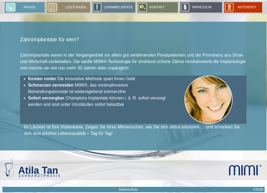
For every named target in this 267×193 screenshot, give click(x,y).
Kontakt (157, 7)
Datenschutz (128, 189)
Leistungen (76, 7)
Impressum (202, 7)
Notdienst (248, 7)
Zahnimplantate (118, 7)
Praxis (29, 7)
